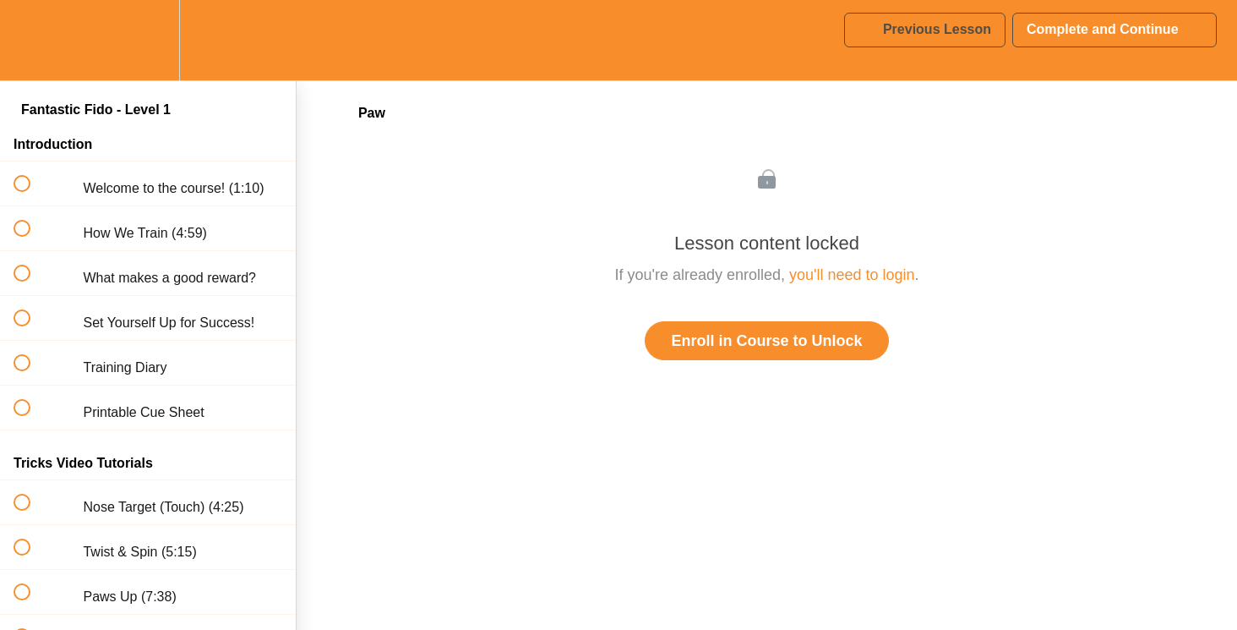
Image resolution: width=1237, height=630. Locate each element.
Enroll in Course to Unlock (766, 340)
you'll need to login (852, 274)
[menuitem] (148, 40)
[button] (31, 40)
